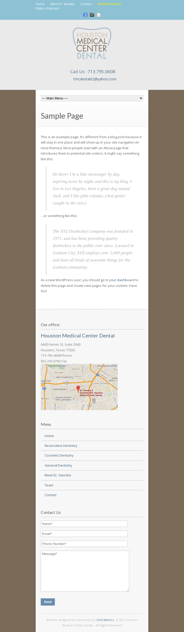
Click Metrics (105, 620)
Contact (86, 4)
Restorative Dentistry (61, 445)
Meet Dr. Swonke (62, 4)
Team (49, 485)
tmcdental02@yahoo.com (95, 79)
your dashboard (122, 280)
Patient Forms (109, 4)
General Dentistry (58, 465)
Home (40, 4)
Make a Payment (47, 8)
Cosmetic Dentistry (59, 455)
